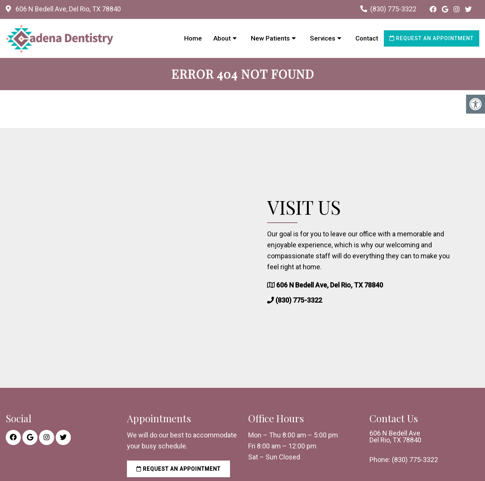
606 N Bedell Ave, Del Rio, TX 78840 (67, 9)
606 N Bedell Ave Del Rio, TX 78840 (395, 437)
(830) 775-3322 (393, 9)
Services (322, 38)
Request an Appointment (432, 38)
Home (193, 38)
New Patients (270, 38)
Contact (366, 38)
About (222, 38)
